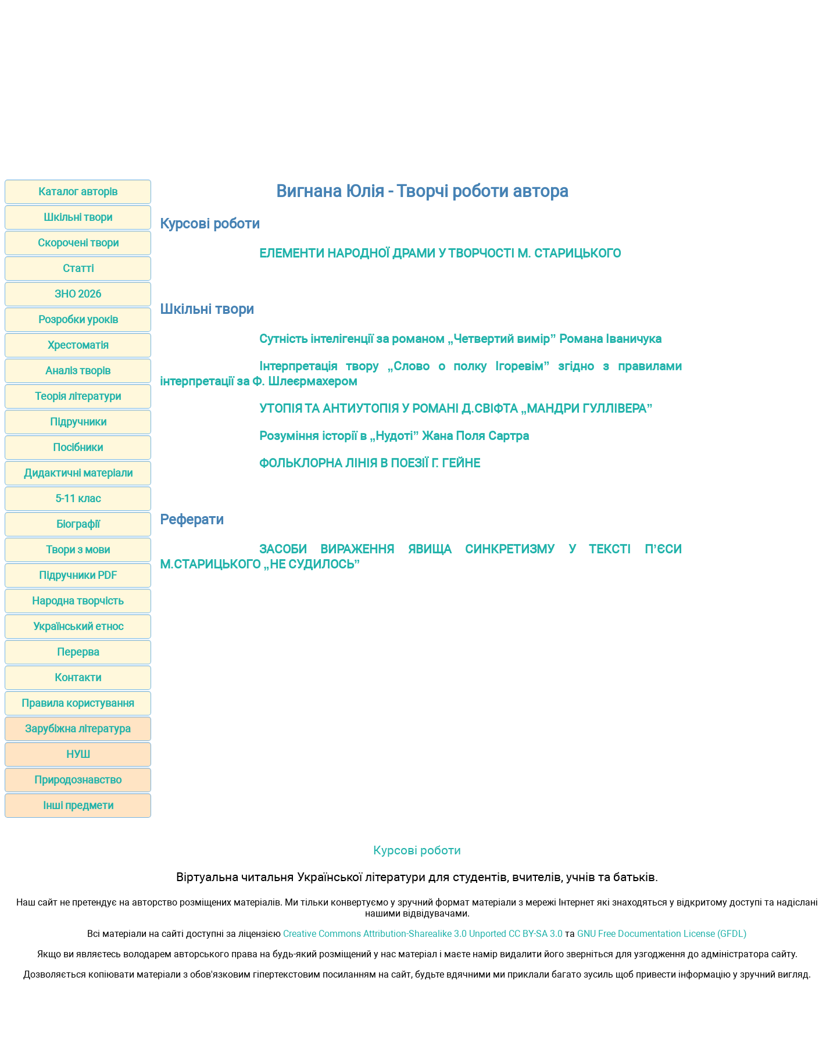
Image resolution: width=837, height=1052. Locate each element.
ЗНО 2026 (78, 294)
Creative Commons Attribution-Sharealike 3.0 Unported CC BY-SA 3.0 (423, 933)
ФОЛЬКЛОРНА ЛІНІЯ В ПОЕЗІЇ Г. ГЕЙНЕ (369, 463)
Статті (78, 268)
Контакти (78, 677)
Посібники (78, 447)
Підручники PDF (78, 575)
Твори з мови (78, 549)
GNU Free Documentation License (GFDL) (662, 933)
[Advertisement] (418, 86)
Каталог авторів (77, 191)
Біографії (77, 524)
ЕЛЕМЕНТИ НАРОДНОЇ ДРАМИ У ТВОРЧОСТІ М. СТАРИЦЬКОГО (440, 253)
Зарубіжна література (78, 728)
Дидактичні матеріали (78, 473)
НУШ (78, 754)
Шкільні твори (78, 217)
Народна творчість (78, 601)
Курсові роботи (417, 850)
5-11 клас (78, 498)
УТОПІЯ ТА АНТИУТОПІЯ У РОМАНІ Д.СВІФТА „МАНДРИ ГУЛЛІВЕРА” (456, 408)
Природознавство (77, 780)
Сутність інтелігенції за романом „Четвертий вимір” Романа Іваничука (460, 338)
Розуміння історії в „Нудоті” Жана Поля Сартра (394, 435)
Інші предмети (78, 805)
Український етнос (78, 626)
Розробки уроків (78, 319)
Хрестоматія (78, 345)
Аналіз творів (77, 370)
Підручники (78, 422)
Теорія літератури (78, 396)
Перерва (78, 652)
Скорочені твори (78, 243)
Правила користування (78, 703)
